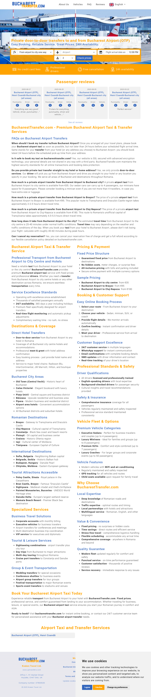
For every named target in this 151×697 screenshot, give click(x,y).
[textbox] (77, 52)
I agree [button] (87, 687)
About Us (64, 4)
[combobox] (79, 52)
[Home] (29, 5)
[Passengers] (68, 58)
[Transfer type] (36, 52)
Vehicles (78, 4)
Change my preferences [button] (117, 687)
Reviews (100, 4)
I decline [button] (98, 687)
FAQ (89, 4)
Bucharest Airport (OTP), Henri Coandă (34, 635)
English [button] (116, 4)
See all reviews (75, 122)
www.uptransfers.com (32, 670)
